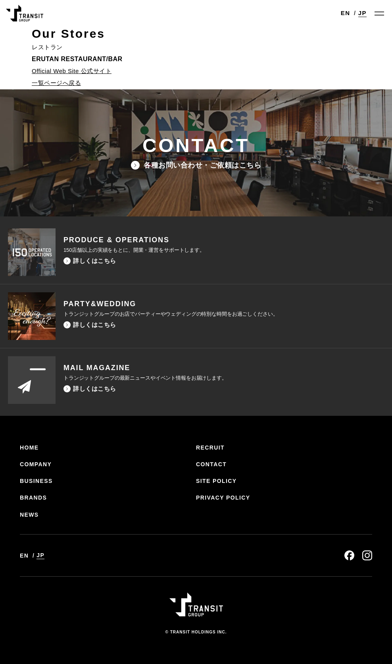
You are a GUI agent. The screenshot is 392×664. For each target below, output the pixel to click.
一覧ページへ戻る (56, 82)
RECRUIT (210, 447)
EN (345, 13)
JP (362, 13)
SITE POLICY (216, 481)
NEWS (29, 515)
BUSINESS (36, 481)
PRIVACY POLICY (223, 497)
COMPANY (36, 464)
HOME (29, 447)
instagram (367, 555)
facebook (349, 555)
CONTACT (211, 464)
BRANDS (33, 497)
